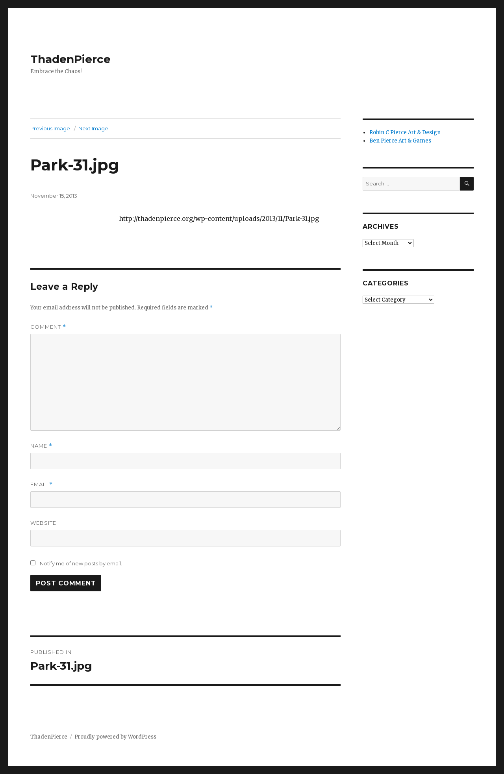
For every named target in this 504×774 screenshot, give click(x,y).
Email (41, 484)
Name (41, 446)
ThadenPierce (70, 59)
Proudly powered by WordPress (115, 736)
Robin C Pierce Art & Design (405, 132)
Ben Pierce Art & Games (400, 140)
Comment (48, 327)
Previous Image (50, 128)
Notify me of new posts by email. (81, 563)
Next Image (93, 128)
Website (43, 523)
